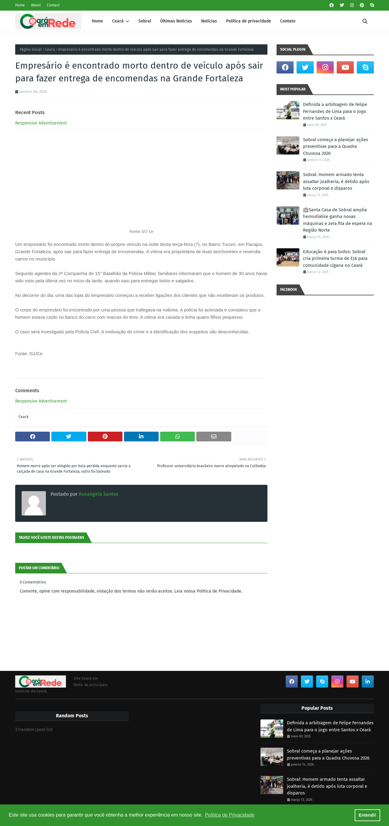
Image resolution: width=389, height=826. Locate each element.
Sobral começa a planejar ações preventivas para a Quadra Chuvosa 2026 (335, 146)
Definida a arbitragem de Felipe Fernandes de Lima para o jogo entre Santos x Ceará (335, 111)
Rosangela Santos (98, 494)
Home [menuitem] (97, 21)
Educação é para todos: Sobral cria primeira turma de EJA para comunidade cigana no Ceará (335, 258)
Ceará (50, 49)
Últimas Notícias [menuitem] (176, 21)
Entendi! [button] (367, 815)
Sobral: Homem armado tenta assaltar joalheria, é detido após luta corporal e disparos (336, 181)
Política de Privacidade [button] (229, 815)
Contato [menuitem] (287, 21)
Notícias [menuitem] (209, 21)
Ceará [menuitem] (118, 21)
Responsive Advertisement (41, 123)
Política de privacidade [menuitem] (248, 21)
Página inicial (31, 49)
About (36, 5)
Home (20, 5)
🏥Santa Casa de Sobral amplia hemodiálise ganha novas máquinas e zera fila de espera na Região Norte (337, 220)
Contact (53, 5)
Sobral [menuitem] (144, 21)
